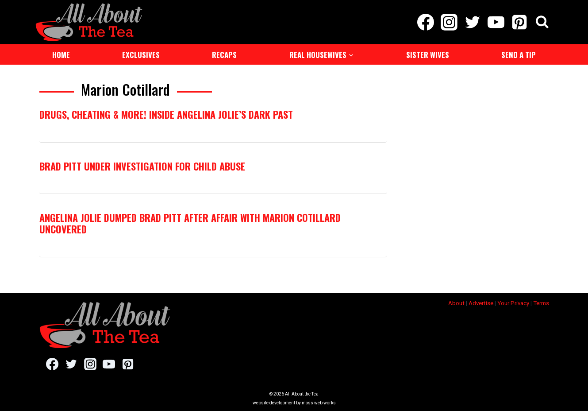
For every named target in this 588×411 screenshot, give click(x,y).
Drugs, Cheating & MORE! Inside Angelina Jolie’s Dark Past (166, 114)
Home (61, 54)
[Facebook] (425, 22)
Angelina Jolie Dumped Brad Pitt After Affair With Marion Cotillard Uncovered (190, 223)
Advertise (481, 303)
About (456, 303)
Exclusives (141, 54)
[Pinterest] (519, 22)
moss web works (319, 402)
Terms (541, 303)
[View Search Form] (542, 22)
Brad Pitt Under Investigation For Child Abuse (142, 166)
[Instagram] (449, 22)
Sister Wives (427, 54)
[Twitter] (472, 22)
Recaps (224, 54)
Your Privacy (513, 303)
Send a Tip (518, 54)
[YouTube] (496, 22)
